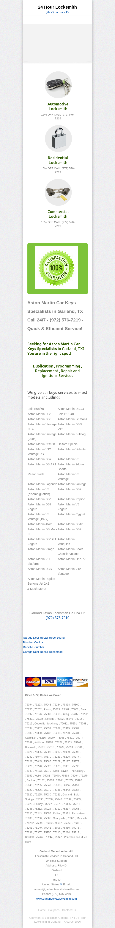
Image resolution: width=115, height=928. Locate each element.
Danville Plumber (33, 647)
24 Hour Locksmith (57, 7)
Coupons (54, 910)
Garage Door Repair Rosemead (43, 651)
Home (42, 910)
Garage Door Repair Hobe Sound (44, 637)
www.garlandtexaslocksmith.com (56, 898)
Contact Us (69, 910)
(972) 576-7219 (57, 12)
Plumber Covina (33, 642)
